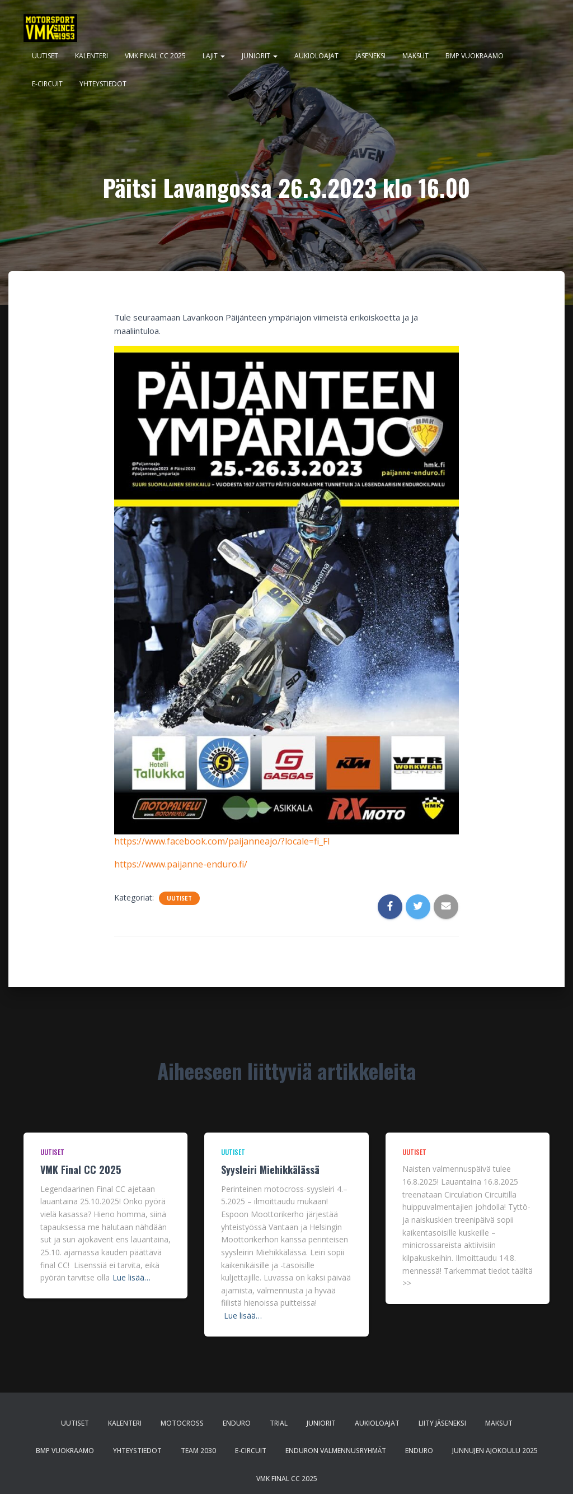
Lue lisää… (131, 1277)
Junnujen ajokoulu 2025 (495, 1450)
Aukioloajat (316, 56)
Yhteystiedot (102, 84)
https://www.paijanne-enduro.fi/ (180, 864)
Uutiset (45, 56)
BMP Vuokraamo (474, 56)
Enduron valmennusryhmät (335, 1450)
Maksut (415, 56)
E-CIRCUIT (47, 84)
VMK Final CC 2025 (155, 56)
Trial (279, 1423)
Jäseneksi (370, 56)
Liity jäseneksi (442, 1423)
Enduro (237, 1423)
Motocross (182, 1423)
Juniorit (260, 56)
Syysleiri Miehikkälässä (270, 1169)
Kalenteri (91, 56)
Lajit (214, 56)
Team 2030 (198, 1450)
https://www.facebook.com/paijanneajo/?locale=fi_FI (222, 841)
